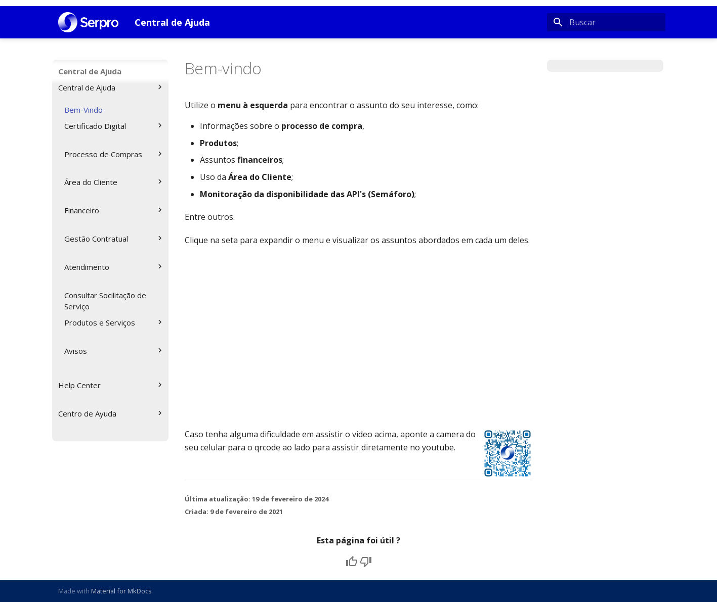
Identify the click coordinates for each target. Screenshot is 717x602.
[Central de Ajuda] (88, 22)
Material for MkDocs (121, 590)
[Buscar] (606, 22)
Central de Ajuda (89, 71)
